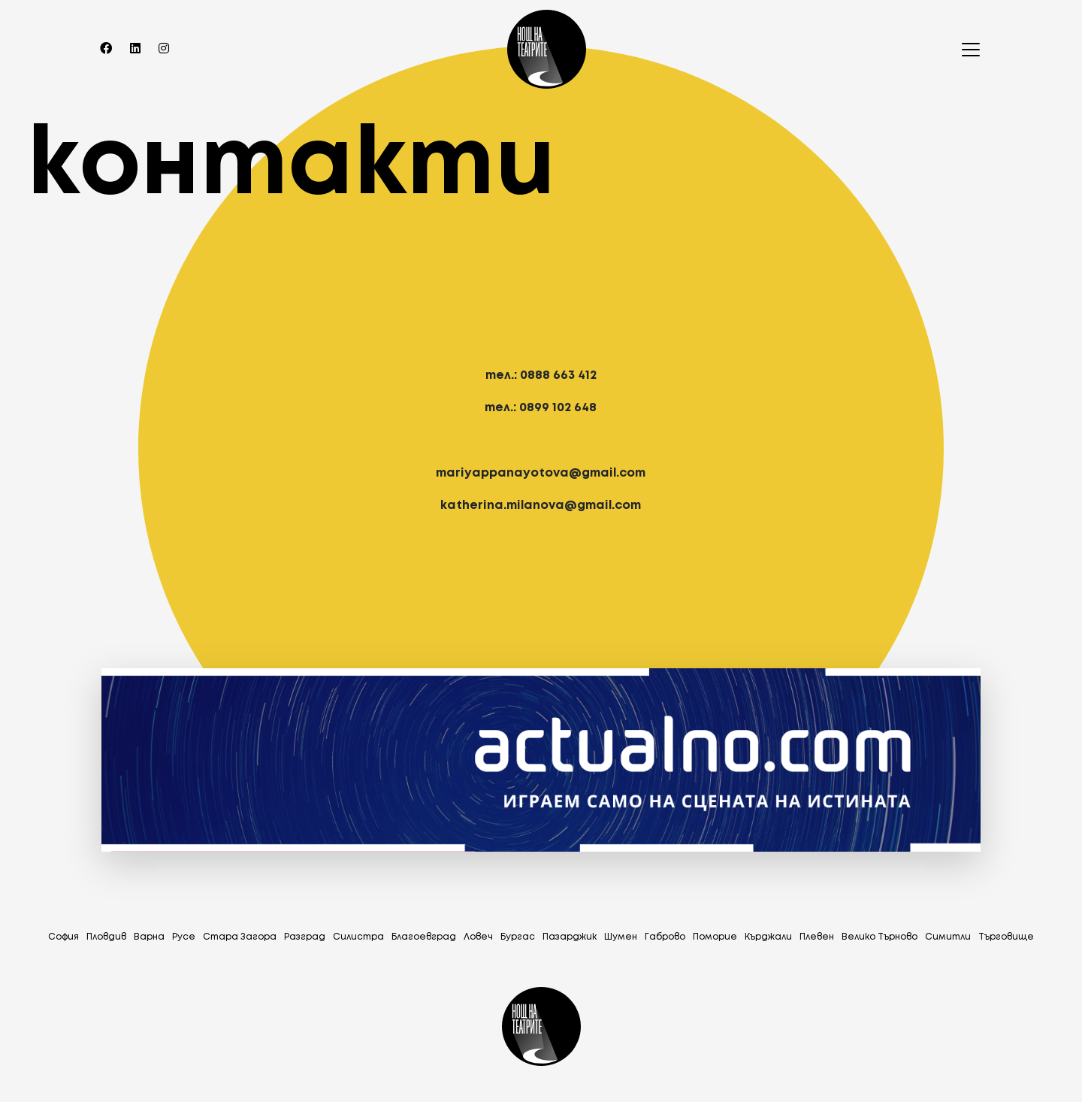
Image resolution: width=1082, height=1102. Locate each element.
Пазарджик (570, 937)
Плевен (816, 937)
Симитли (948, 937)
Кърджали (768, 937)
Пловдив (106, 937)
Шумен (620, 937)
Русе (183, 937)
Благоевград (423, 937)
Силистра (358, 937)
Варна (149, 937)
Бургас (517, 937)
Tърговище (1006, 937)
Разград (304, 937)
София (63, 937)
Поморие (715, 937)
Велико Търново (879, 937)
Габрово (665, 937)
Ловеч (478, 937)
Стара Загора (240, 937)
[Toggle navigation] (966, 49)
